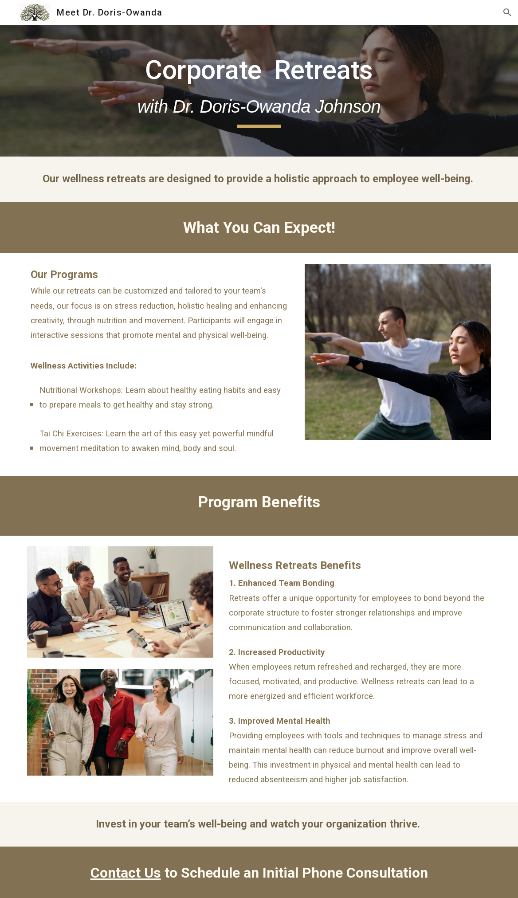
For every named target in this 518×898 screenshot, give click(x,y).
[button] (507, 12)
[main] (259, 91)
